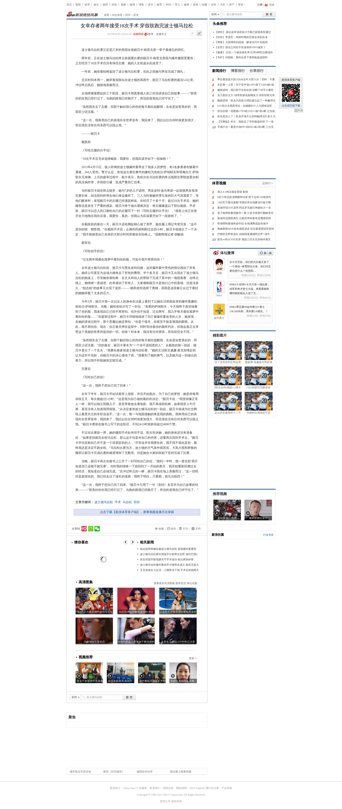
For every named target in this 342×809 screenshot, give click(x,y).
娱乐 (96, 4)
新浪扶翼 (218, 534)
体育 (87, 4)
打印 (185, 528)
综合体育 (117, 15)
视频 (123, 4)
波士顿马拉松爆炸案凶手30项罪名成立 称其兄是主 (169, 564)
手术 (118, 502)
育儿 (177, 4)
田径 (128, 15)
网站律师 (181, 788)
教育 (159, 4)
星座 (195, 4)
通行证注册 (212, 788)
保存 (173, 528)
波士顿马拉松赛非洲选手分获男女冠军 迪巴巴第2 (169, 554)
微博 (132, 4)
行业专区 (268, 534)
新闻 (78, 4)
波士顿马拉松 (103, 502)
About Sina (129, 788)
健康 (186, 4)
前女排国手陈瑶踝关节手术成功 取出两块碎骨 (167, 559)
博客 (141, 4)
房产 (231, 4)
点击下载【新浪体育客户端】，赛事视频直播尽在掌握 (137, 512)
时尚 (168, 4)
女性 (213, 4)
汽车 (222, 4)
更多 (240, 4)
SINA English (196, 788)
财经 (105, 4)
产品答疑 (227, 788)
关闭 (298, 111)
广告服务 (142, 788)
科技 (114, 4)
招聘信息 (168, 788)
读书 (150, 4)
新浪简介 (115, 788)
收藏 (204, 4)
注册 (260, 4)
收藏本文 (161, 34)
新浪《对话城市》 (113, 771)
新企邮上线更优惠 (180, 771)
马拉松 (127, 502)
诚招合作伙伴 (145, 771)
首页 (69, 4)
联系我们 (155, 788)
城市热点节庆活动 (80, 771)
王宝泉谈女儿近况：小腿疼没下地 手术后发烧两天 (169, 570)
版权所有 (176, 801)
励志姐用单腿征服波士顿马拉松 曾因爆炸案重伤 (168, 548)
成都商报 (138, 34)
